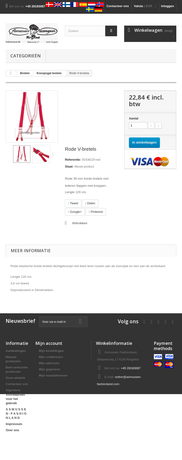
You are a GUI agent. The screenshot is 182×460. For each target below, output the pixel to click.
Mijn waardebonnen (53, 375)
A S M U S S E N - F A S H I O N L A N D (16, 413)
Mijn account (48, 343)
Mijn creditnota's (51, 357)
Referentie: (73, 159)
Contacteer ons (117, 6)
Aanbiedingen (16, 351)
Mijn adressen (49, 363)
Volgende (54, 154)
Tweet (73, 203)
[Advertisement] (91, 118)
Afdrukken (79, 223)
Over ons (12, 430)
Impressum (14, 424)
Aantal (133, 118)
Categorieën (25, 56)
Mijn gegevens (49, 369)
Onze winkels (15, 378)
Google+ (75, 212)
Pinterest (96, 212)
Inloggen (167, 6)
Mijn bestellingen (51, 351)
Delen (90, 203)
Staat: (69, 166)
